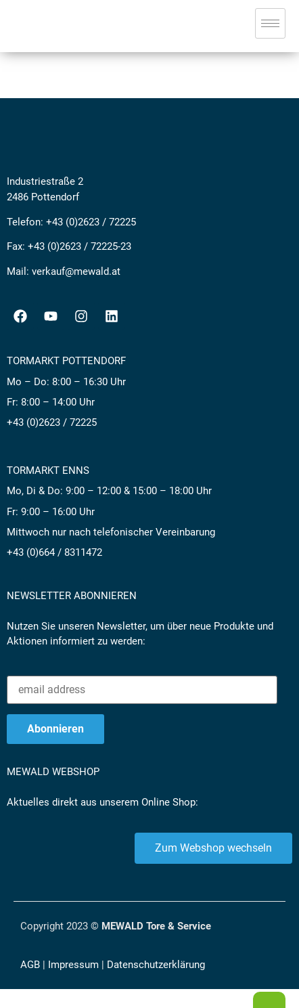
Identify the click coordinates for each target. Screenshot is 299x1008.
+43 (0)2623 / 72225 (91, 222)
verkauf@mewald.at (76, 271)
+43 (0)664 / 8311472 (54, 552)
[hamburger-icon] (270, 23)
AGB (30, 965)
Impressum (73, 965)
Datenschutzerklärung (156, 965)
